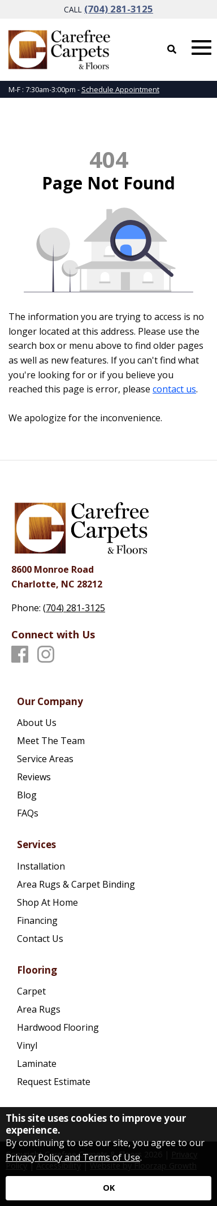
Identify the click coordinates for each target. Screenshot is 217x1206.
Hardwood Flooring (58, 1027)
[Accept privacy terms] (108, 1188)
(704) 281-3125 (118, 8)
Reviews (34, 776)
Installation (41, 866)
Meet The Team (51, 740)
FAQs (27, 813)
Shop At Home (47, 902)
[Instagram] (45, 655)
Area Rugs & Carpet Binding (76, 884)
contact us (174, 389)
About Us (37, 722)
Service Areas (45, 758)
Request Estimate (53, 1081)
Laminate (37, 1063)
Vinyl (27, 1045)
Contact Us (40, 938)
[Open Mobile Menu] (201, 47)
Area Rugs (38, 1009)
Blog (27, 794)
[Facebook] (19, 655)
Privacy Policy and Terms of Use (73, 1157)
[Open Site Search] (172, 49)
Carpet (31, 991)
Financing (37, 920)
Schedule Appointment (120, 89)
